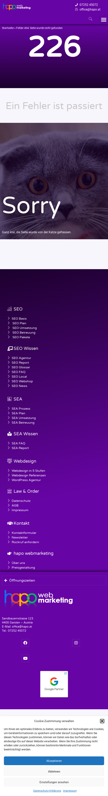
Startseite (8, 27)
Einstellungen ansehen (54, 782)
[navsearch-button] (90, 19)
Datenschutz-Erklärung (47, 790)
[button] (102, 721)
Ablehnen (54, 771)
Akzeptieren (54, 761)
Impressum (70, 790)
